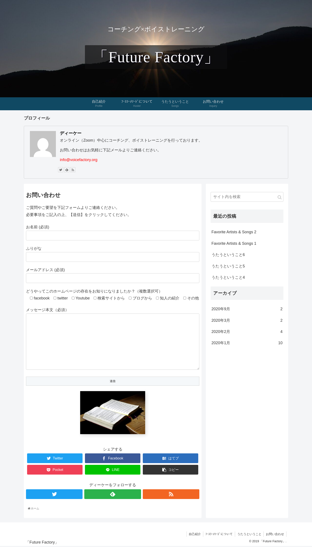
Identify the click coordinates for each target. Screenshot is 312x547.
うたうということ (249, 535)
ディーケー (70, 133)
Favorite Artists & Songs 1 (233, 243)
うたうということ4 (228, 277)
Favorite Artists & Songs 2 (233, 232)
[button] (279, 197)
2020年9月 (247, 308)
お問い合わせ (275, 535)
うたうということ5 (228, 266)
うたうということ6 (228, 255)
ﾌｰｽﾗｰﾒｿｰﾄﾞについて (218, 535)
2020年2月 (247, 331)
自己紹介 (194, 535)
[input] (247, 197)
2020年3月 (247, 320)
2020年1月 (247, 342)
